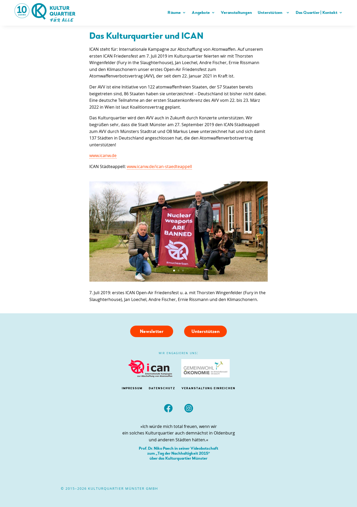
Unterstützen (271, 12)
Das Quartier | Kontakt (316, 12)
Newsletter (151, 331)
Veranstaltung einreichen (208, 388)
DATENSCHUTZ (162, 388)
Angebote (201, 12)
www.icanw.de (103, 155)
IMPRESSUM (132, 388)
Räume (174, 12)
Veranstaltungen (236, 12)
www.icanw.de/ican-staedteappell (159, 166)
